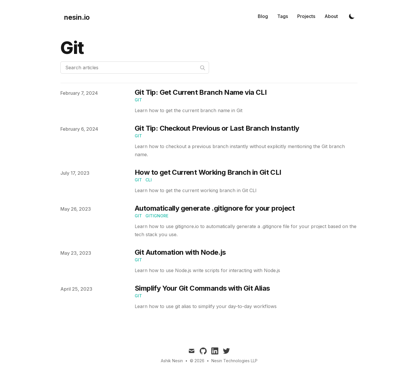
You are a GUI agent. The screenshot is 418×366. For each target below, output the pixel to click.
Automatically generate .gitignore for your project (215, 208)
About (331, 16)
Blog (263, 16)
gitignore (156, 215)
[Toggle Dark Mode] (351, 16)
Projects (306, 16)
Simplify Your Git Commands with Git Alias (202, 288)
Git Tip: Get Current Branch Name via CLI (200, 92)
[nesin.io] (75, 16)
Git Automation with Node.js (180, 252)
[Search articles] (134, 67)
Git (138, 99)
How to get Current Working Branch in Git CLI (208, 172)
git (138, 179)
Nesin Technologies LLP (234, 360)
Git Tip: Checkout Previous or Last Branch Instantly (217, 128)
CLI (148, 179)
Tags (282, 16)
